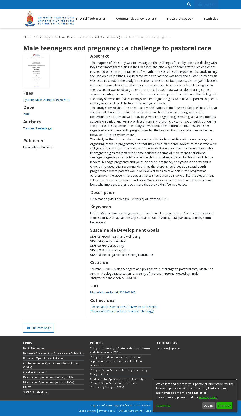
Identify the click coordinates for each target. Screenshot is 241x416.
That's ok (224, 405)
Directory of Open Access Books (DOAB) (48, 377)
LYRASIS (146, 405)
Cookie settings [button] (87, 410)
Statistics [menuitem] (211, 18)
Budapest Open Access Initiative (43, 358)
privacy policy (208, 397)
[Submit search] (189, 4)
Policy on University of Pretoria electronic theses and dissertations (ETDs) (120, 350)
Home (27, 37)
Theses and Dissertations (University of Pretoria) (104, 37)
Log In (205, 4)
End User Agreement (130, 410)
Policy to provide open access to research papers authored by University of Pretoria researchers (116, 361)
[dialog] (195, 396)
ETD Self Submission (91, 18)
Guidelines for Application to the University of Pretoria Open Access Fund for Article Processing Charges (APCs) (118, 383)
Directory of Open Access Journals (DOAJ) (48, 382)
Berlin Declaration (34, 348)
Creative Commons (35, 372)
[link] (46, 100)
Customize (163, 405)
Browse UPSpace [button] (179, 18)
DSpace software (101, 405)
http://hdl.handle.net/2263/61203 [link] (112, 292)
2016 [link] (26, 114)
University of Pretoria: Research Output (57, 37)
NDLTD (27, 387)
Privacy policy (107, 410)
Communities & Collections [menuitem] (136, 18)
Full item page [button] (39, 328)
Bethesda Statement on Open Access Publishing (53, 353)
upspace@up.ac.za (169, 348)
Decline (209, 405)
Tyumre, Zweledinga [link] (37, 128)
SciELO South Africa (35, 392)
